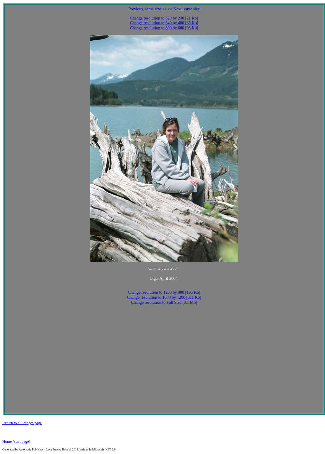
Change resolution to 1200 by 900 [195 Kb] (164, 292)
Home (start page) (16, 441)
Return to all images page (22, 423)
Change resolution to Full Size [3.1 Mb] (164, 302)
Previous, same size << (147, 9)
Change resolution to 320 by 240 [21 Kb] (164, 18)
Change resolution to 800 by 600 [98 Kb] (164, 28)
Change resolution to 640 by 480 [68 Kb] (164, 23)
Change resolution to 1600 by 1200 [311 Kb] (164, 297)
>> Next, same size (184, 9)
